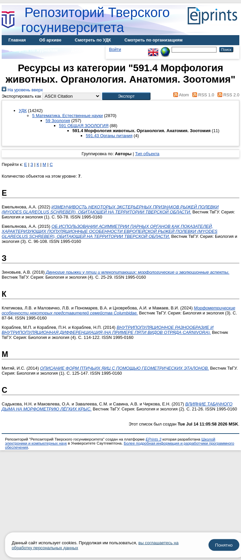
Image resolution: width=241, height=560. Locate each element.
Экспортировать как (21, 96)
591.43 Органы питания (109, 135)
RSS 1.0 (202, 94)
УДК (23, 110)
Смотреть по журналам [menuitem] (33, 50)
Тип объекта (147, 153)
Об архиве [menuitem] (50, 39)
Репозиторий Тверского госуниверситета (95, 20)
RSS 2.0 (227, 94)
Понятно (224, 545)
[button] (126, 96)
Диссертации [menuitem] (85, 50)
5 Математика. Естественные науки (67, 115)
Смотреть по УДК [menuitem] (93, 39)
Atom (180, 94)
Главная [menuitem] (17, 39)
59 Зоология (58, 120)
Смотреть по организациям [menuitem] (153, 39)
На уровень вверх (22, 89)
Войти (115, 49)
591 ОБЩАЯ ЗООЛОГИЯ (84, 125)
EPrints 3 (154, 439)
